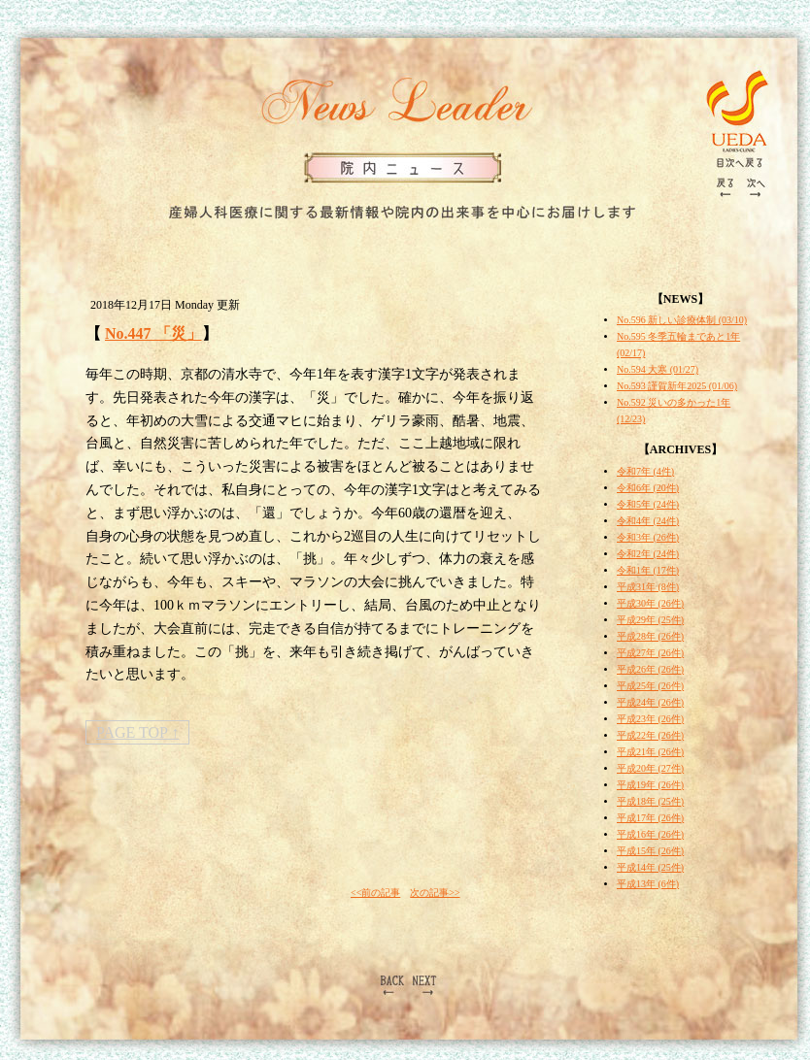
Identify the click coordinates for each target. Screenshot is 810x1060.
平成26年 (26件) (650, 669)
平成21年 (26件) (650, 751)
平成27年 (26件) (650, 652)
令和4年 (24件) (648, 520)
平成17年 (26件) (650, 817)
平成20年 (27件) (650, 768)
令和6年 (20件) (648, 487)
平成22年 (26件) (650, 735)
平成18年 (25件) (650, 801)
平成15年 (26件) (650, 850)
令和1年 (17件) (648, 570)
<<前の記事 (375, 892)
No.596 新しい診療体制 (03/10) (682, 320)
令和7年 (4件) (645, 471)
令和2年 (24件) (648, 553)
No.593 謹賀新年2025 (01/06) (677, 386)
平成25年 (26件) (650, 685)
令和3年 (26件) (648, 537)
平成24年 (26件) (650, 702)
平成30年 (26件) (650, 603)
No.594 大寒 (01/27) (657, 369)
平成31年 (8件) (648, 586)
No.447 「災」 (153, 333)
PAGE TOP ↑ (137, 732)
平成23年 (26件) (650, 718)
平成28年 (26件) (650, 636)
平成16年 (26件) (650, 834)
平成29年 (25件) (650, 619)
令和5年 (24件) (648, 504)
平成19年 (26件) (650, 784)
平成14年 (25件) (650, 867)
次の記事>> (434, 892)
